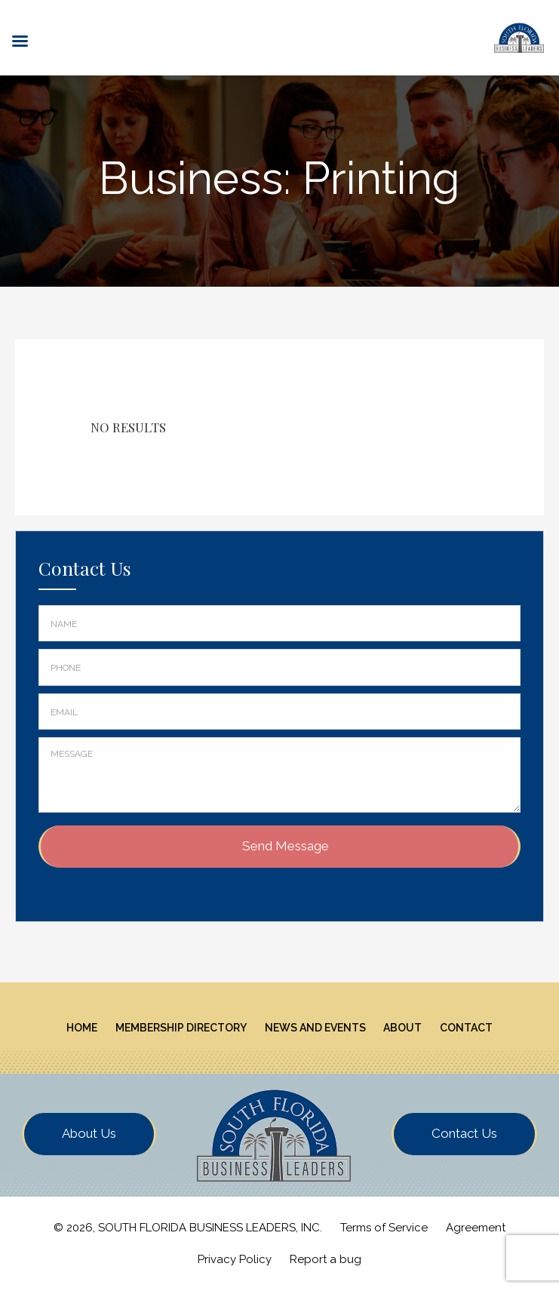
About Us (89, 1133)
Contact (466, 1028)
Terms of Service (384, 1227)
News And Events (315, 1028)
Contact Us (464, 1133)
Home (81, 1028)
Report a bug (325, 1259)
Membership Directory (181, 1028)
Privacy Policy (235, 1259)
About (402, 1028)
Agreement (475, 1227)
